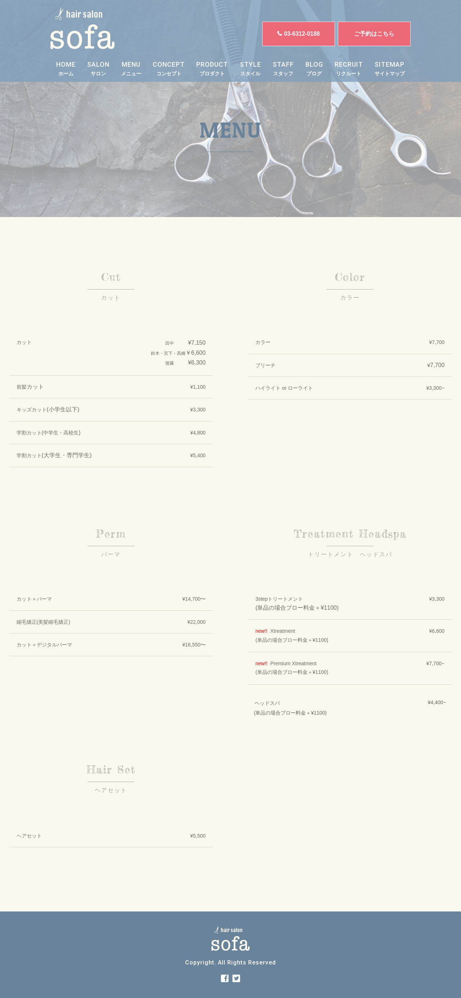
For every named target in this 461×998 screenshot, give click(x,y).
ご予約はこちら (374, 34)
